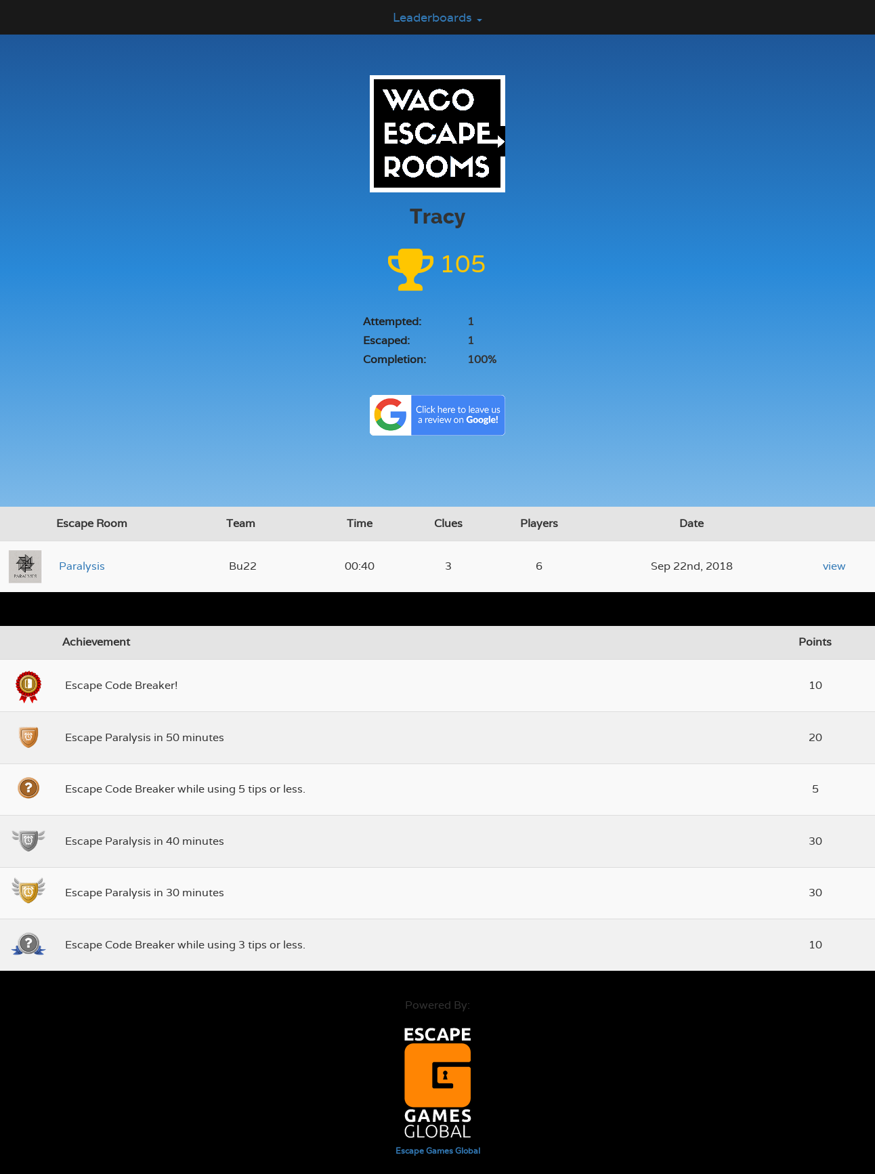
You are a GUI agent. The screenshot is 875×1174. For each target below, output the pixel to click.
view (834, 566)
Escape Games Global (438, 1151)
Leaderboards (437, 17)
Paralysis (82, 566)
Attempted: (392, 321)
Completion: (394, 359)
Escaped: (386, 340)
